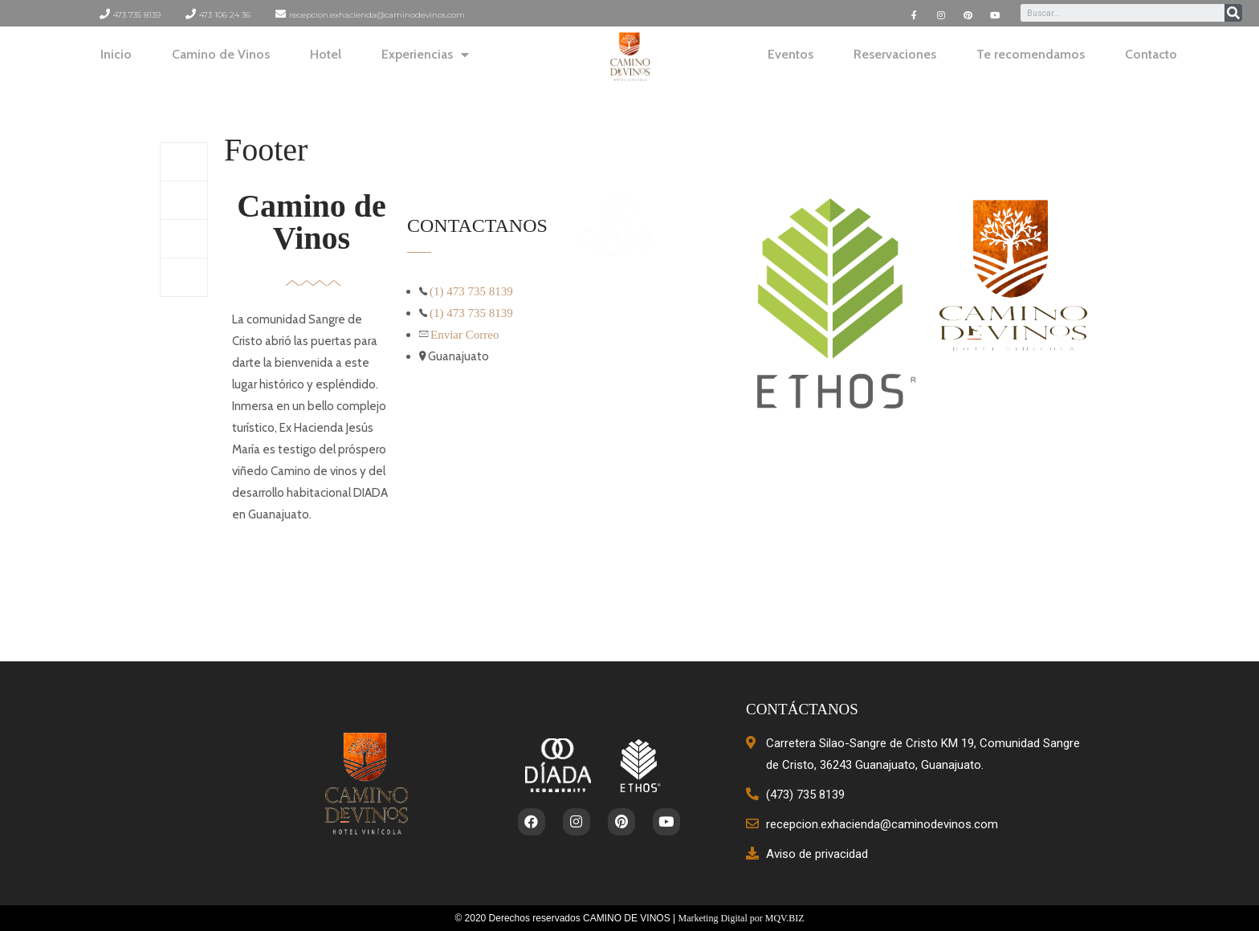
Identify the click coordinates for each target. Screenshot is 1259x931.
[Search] (1233, 13)
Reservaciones (895, 54)
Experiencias (425, 55)
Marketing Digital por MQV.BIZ (741, 918)
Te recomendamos (1030, 54)
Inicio (116, 54)
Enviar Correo (464, 334)
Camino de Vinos (221, 54)
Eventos (790, 54)
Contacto (1151, 54)
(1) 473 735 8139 (471, 291)
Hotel (325, 54)
